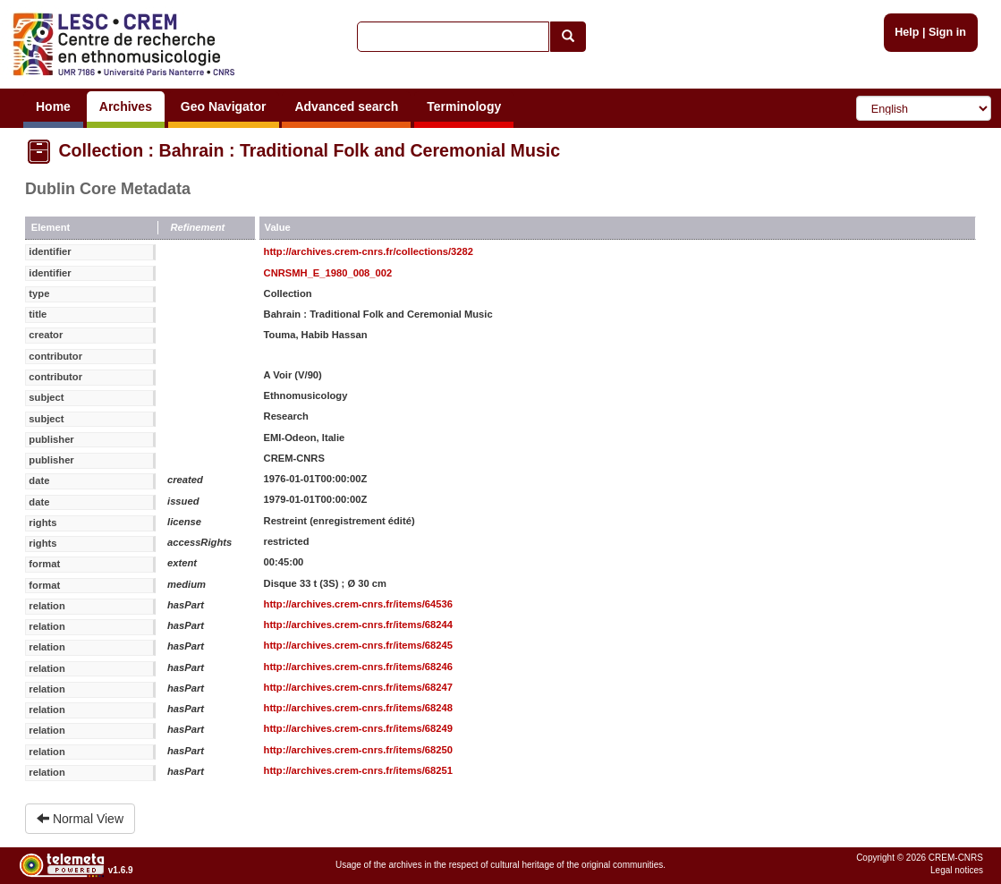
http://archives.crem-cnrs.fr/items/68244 (358, 624)
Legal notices (956, 870)
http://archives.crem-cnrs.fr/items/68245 (358, 645)
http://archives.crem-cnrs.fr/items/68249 (358, 728)
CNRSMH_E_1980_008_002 (328, 273)
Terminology (464, 106)
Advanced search (346, 106)
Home (53, 106)
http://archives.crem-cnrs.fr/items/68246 (358, 666)
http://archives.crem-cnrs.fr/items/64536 (358, 604)
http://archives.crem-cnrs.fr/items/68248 (358, 707)
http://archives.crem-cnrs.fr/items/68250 (358, 749)
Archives (125, 106)
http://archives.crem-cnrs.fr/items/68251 (358, 770)
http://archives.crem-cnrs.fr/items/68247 (358, 687)
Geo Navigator (224, 106)
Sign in (947, 32)
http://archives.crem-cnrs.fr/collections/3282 (368, 251)
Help (907, 32)
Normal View (80, 819)
